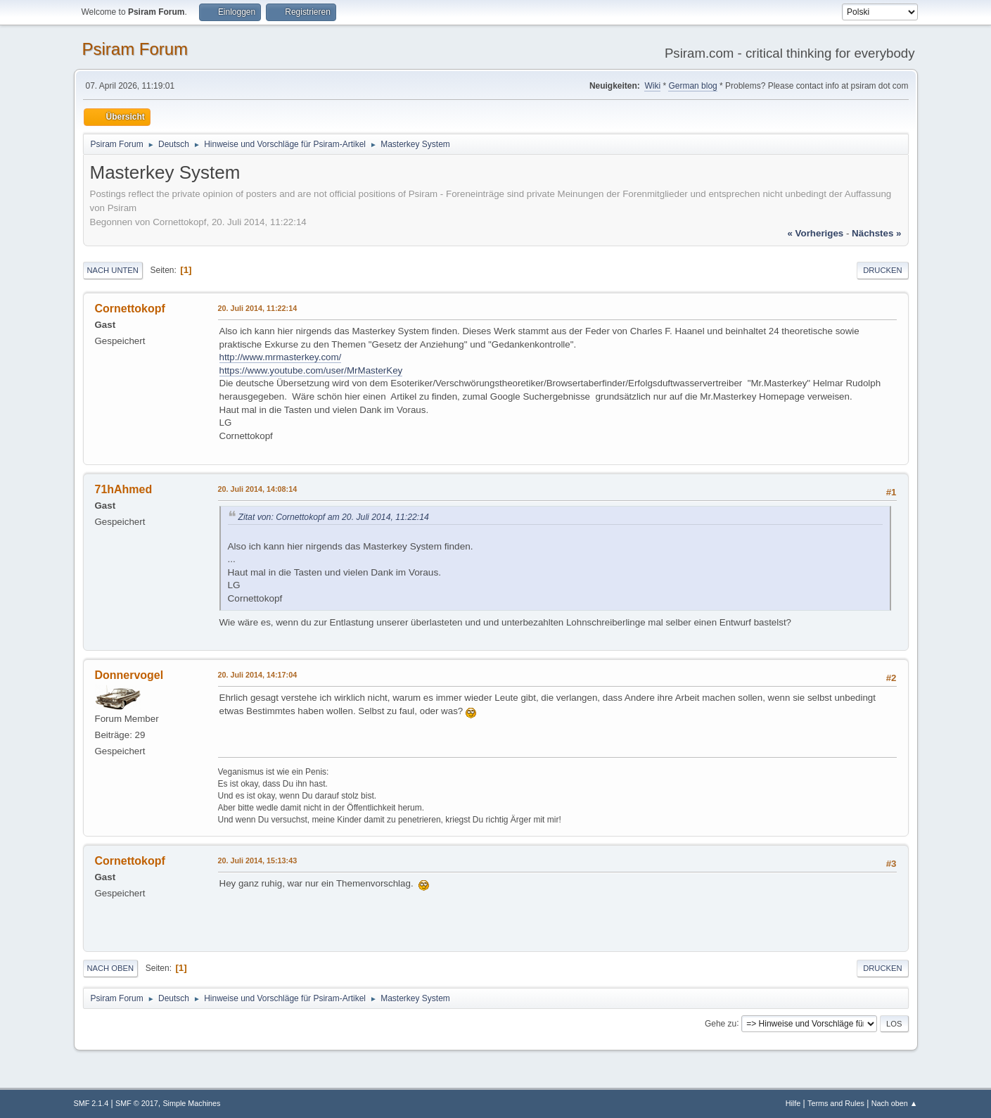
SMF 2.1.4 (91, 1103)
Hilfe (793, 1103)
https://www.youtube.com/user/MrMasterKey (311, 370)
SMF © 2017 (136, 1103)
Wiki (652, 86)
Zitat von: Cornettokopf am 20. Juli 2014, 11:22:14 (333, 517)
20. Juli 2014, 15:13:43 (258, 860)
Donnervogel (129, 675)
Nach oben (110, 968)
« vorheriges (815, 233)
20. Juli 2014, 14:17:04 (258, 675)
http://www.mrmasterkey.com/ (280, 357)
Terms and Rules (835, 1103)
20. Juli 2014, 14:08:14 (258, 489)
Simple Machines (191, 1103)
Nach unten (113, 270)
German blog (692, 86)
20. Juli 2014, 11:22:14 (258, 308)
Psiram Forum (135, 48)
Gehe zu (720, 1023)
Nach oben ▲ (894, 1103)
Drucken (882, 270)
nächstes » (876, 233)
